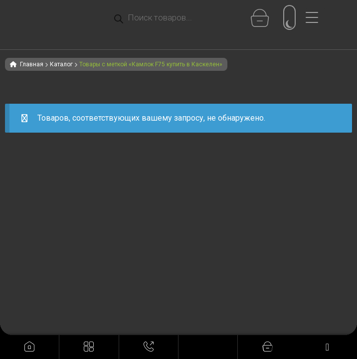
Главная (31, 64)
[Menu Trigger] (316, 17)
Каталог (61, 64)
